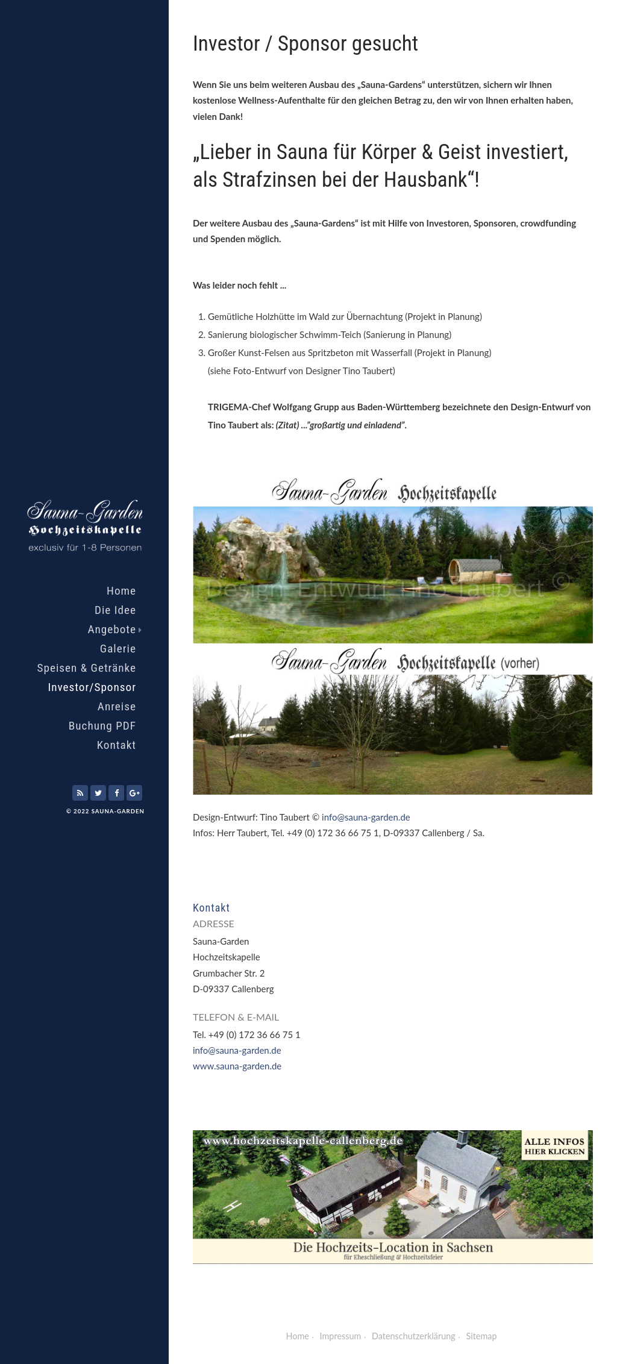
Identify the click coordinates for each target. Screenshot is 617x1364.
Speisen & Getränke (86, 668)
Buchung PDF (102, 726)
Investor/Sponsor (92, 687)
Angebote (114, 629)
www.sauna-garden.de (237, 1065)
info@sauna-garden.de (366, 817)
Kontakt (116, 745)
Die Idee (115, 610)
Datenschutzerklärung (414, 1336)
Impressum (341, 1336)
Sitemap (481, 1336)
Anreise (117, 706)
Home (121, 591)
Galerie (118, 648)
